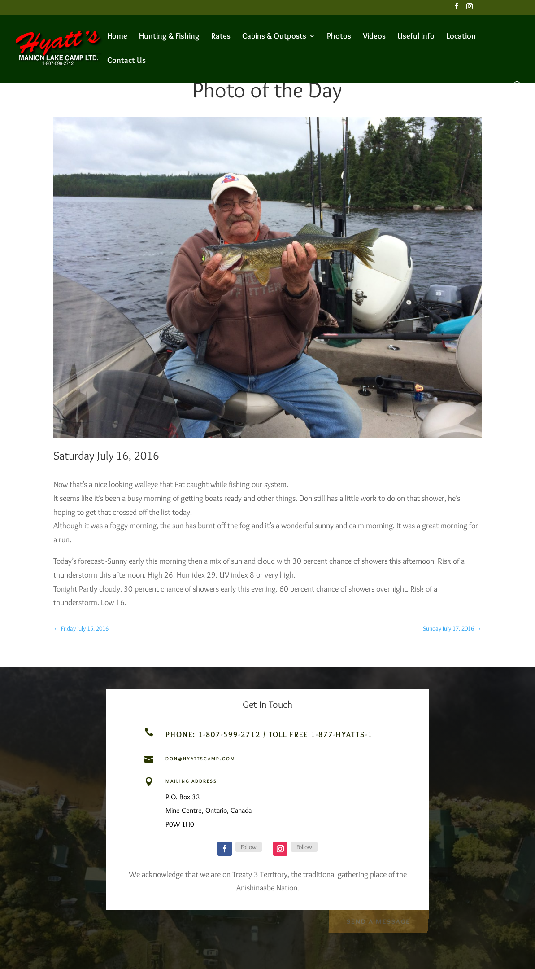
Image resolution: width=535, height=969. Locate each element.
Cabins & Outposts (274, 37)
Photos (339, 37)
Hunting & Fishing (169, 37)
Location (461, 37)
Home (117, 37)
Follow (249, 847)
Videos (374, 37)
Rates (221, 37)
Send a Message (378, 920)
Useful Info (416, 37)
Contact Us (126, 61)
